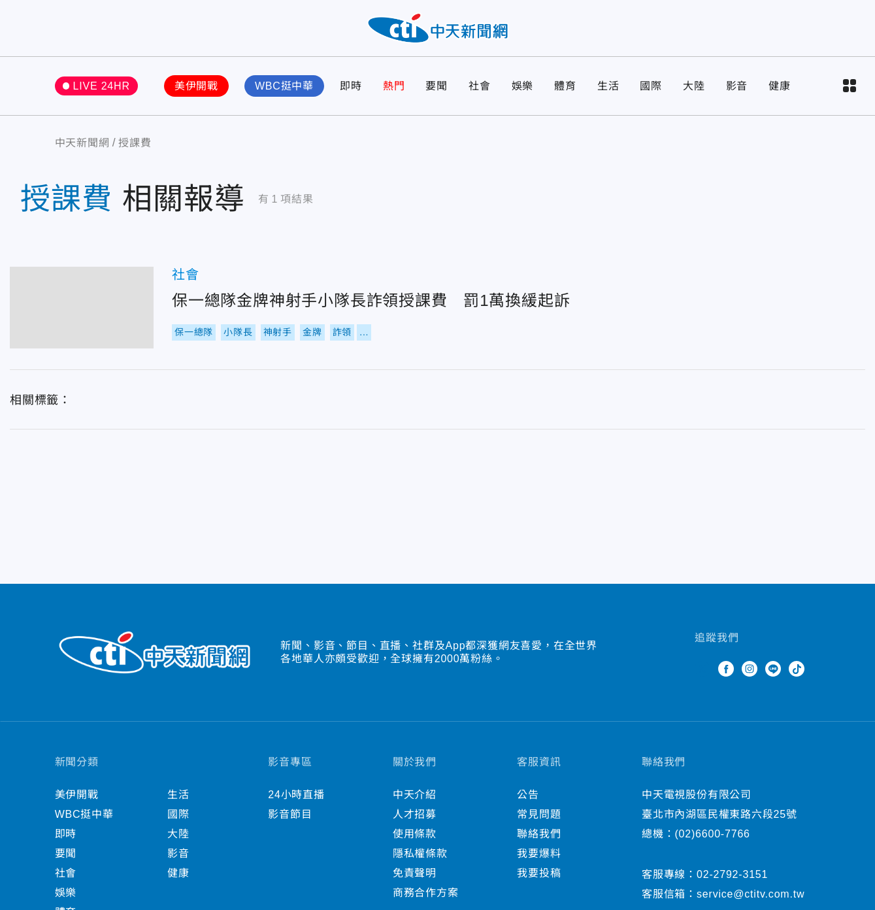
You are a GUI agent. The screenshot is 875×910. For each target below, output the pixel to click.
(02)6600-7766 (712, 835)
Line (773, 671)
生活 (608, 87)
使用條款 (415, 835)
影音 (737, 87)
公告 (528, 796)
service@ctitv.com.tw (750, 896)
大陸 (694, 87)
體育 (565, 87)
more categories (849, 88)
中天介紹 (415, 796)
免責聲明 (415, 875)
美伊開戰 (196, 87)
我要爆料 (539, 855)
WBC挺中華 (284, 87)
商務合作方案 (426, 894)
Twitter (702, 671)
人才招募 (415, 816)
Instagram (749, 671)
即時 (351, 87)
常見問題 (539, 816)
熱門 (394, 87)
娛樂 (523, 87)
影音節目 (290, 816)
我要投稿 (539, 875)
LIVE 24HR (101, 87)
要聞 (436, 87)
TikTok (796, 671)
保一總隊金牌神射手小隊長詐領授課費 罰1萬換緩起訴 (82, 309)
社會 (480, 87)
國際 (651, 87)
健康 (779, 87)
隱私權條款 (420, 855)
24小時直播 (296, 796)
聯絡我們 (539, 835)
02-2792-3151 (732, 876)
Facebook (726, 671)
